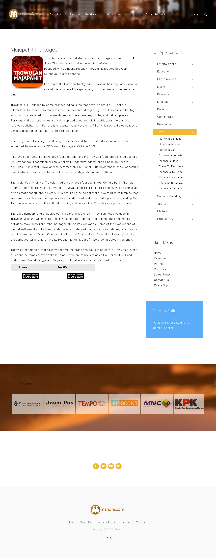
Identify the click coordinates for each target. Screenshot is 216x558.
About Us (85, 522)
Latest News (113, 14)
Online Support (155, 14)
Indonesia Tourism (134, 522)
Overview (55, 14)
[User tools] (134, 58)
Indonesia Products (107, 522)
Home (158, 253)
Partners (75, 14)
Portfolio (91, 14)
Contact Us (133, 14)
